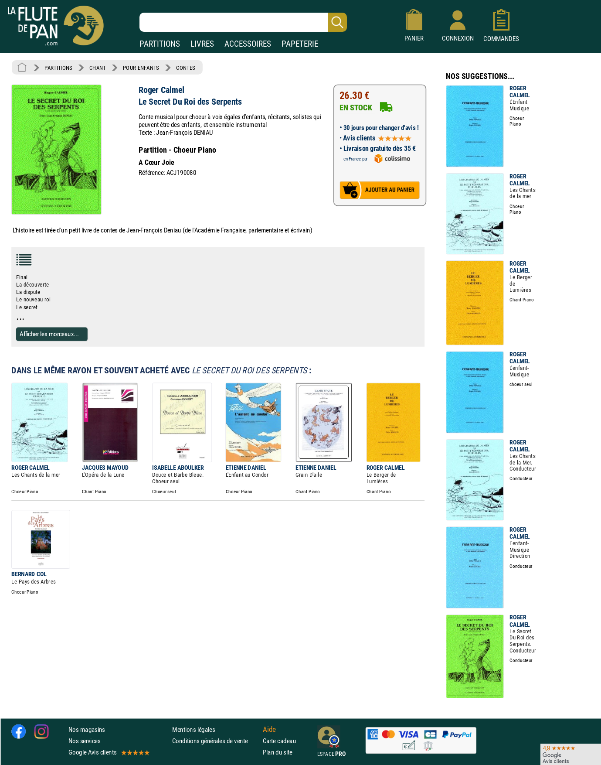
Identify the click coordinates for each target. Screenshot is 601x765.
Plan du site (277, 752)
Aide (269, 729)
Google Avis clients (108, 752)
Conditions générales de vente (215, 741)
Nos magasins (86, 729)
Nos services (84, 741)
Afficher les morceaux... (49, 334)
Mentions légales (193, 729)
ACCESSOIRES (247, 44)
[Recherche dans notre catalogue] (243, 22)
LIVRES (202, 44)
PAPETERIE (300, 44)
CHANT (97, 67)
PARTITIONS (159, 44)
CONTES (185, 67)
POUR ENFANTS (141, 67)
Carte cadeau (279, 741)
